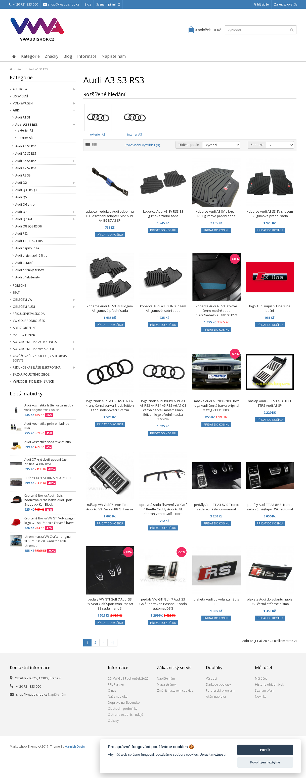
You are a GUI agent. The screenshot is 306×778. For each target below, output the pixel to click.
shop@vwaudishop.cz (61, 4)
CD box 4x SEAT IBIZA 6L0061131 (47, 478)
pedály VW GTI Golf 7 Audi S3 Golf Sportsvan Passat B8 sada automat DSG (163, 604)
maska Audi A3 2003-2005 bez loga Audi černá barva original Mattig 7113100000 (216, 405)
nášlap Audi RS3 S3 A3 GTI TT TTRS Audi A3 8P (269, 403)
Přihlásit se (261, 4)
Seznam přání (264, 690)
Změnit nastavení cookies (175, 690)
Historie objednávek (269, 684)
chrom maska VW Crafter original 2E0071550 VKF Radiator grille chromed (47, 541)
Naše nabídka (117, 696)
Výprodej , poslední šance (33, 381)
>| (112, 642)
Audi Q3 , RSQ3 (26, 190)
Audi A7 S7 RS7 (25, 168)
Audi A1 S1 (22, 117)
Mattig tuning (24, 335)
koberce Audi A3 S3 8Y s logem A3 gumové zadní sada (163, 308)
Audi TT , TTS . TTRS (28, 241)
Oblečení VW (22, 299)
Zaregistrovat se (285, 4)
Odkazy (113, 721)
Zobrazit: (257, 145)
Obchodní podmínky (122, 708)
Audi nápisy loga (27, 248)
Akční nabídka (216, 696)
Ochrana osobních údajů (125, 714)
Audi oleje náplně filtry (31, 255)
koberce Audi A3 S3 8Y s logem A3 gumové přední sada (110, 308)
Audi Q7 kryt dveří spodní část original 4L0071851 (45, 461)
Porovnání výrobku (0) (142, 145)
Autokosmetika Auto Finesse (35, 342)
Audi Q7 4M (23, 219)
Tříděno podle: (189, 145)
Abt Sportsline (24, 328)
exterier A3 (25, 130)
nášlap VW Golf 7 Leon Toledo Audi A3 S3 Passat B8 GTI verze (109, 506)
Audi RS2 (21, 233)
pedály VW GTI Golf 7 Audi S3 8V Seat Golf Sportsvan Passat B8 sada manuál (109, 604)
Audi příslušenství (27, 277)
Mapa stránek (166, 684)
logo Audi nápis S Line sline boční (269, 308)
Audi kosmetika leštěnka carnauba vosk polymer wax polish (48, 407)
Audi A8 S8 (22, 175)
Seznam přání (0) (108, 4)
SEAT (16, 292)
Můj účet (261, 678)
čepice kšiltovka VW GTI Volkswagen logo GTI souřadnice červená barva (49, 520)
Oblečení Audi (24, 307)
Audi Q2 (21, 183)
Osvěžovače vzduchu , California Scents (40, 358)
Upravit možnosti (213, 754)
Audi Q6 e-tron (25, 204)
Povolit (265, 750)
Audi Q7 (21, 212)
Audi (20, 69)
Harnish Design (75, 746)
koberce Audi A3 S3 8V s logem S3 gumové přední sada (270, 213)
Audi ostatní (23, 263)
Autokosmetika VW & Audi (33, 349)
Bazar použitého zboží (31, 374)
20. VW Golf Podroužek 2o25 (128, 678)
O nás (112, 690)
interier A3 (25, 138)
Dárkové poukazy (218, 684)
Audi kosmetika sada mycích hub (47, 442)
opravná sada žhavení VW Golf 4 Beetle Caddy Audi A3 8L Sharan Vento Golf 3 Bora (163, 509)
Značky (51, 56)
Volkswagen (23, 103)
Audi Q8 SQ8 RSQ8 (28, 226)
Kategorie (30, 56)
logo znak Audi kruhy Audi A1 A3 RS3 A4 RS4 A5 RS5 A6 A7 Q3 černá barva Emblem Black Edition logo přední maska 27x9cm (163, 410)
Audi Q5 (21, 197)
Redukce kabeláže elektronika (37, 367)
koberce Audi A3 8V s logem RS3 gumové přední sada (216, 213)
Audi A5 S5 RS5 (25, 153)
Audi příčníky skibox (29, 270)
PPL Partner (116, 684)
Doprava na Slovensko (124, 702)
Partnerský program (220, 690)
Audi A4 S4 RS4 (25, 146)
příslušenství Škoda (29, 314)
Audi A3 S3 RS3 (38, 69)
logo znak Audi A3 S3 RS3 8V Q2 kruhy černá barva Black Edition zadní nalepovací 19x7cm (110, 405)
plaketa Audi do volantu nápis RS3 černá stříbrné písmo (269, 601)
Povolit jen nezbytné (265, 762)
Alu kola (20, 89)
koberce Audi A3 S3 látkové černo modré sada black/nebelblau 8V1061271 (216, 310)
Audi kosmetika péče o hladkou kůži (46, 426)
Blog (87, 4)
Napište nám (114, 56)
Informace (87, 56)
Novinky (260, 696)
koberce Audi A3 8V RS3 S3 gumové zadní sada (163, 213)
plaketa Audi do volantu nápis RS (216, 601)
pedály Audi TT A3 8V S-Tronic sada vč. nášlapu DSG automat (269, 506)
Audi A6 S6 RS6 (25, 161)
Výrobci (211, 678)
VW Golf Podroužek (29, 321)
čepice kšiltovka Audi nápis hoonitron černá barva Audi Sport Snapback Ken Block (48, 500)
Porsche (19, 285)
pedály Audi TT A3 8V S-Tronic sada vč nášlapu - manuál (216, 506)
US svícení (20, 96)
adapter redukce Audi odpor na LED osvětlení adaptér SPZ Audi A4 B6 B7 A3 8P (110, 216)
